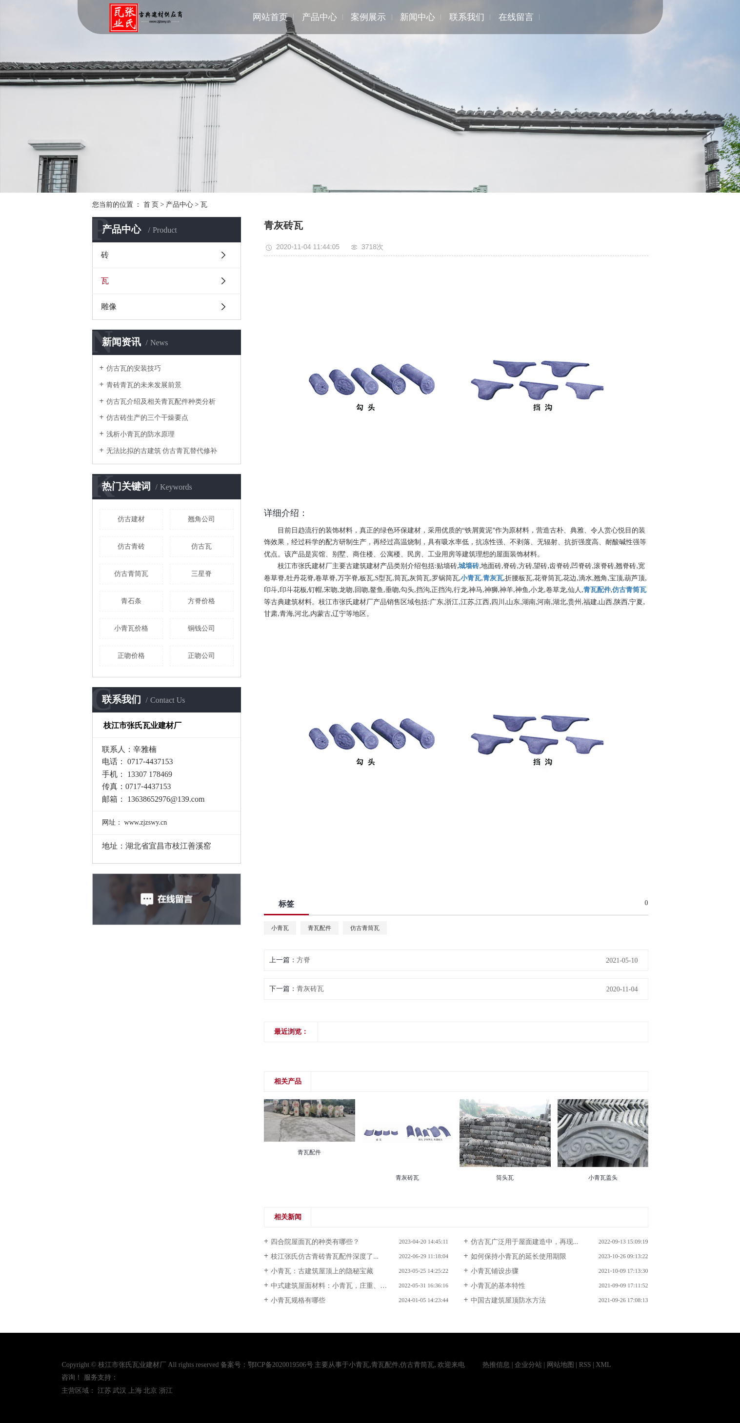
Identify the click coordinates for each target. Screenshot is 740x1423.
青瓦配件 (319, 928)
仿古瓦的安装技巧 (133, 368)
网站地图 (560, 1364)
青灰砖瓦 (310, 988)
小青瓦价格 (131, 628)
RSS (585, 1364)
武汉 (119, 1390)
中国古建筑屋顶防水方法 (508, 1300)
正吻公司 (201, 655)
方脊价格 (201, 601)
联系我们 (466, 17)
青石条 (131, 601)
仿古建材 (131, 519)
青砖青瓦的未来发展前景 (143, 385)
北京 (150, 1390)
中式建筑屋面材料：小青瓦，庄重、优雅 (332, 1285)
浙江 (166, 1390)
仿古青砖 (131, 546)
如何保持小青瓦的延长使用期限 (518, 1256)
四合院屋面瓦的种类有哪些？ (315, 1241)
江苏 (104, 1390)
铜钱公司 (201, 628)
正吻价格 (131, 655)
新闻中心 (417, 17)
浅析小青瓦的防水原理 (140, 434)
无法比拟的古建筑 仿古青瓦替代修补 (162, 451)
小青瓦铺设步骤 (495, 1271)
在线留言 (516, 17)
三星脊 (201, 573)
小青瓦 (280, 928)
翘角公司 (201, 519)
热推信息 (496, 1364)
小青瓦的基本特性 (498, 1285)
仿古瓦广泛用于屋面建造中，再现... (525, 1241)
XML (603, 1364)
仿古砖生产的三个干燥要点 (147, 417)
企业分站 (528, 1364)
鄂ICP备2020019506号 (280, 1364)
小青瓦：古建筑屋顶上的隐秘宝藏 (322, 1271)
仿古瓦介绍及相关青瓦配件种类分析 (161, 401)
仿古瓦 (201, 546)
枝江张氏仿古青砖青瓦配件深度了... (325, 1256)
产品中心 (319, 17)
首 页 (151, 204)
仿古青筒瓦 (131, 573)
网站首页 (270, 17)
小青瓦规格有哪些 (298, 1300)
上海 (135, 1390)
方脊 (303, 960)
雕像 (109, 306)
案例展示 (368, 17)
